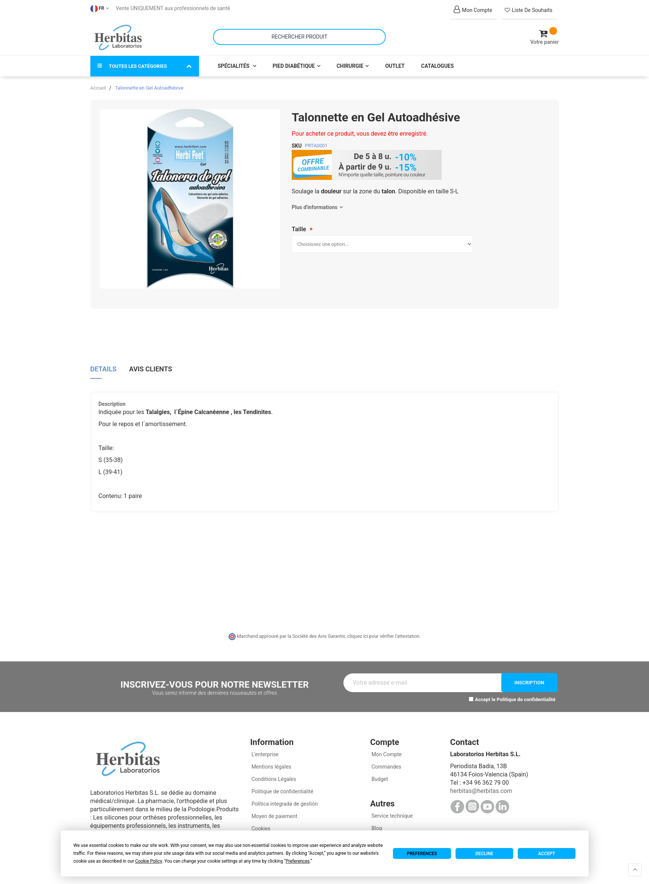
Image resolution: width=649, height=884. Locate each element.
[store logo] (118, 37)
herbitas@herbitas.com (481, 789)
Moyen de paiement (274, 815)
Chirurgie (350, 64)
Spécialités (234, 64)
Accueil (98, 86)
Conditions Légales (273, 778)
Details (103, 367)
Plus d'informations (314, 206)
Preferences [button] (298, 861)
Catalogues (437, 64)
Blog (376, 827)
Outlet (395, 64)
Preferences (422, 853)
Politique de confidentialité (526, 698)
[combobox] (299, 36)
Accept (546, 853)
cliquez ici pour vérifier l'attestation (383, 634)
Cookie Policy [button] (148, 861)
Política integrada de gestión (284, 802)
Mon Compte (386, 753)
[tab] (103, 370)
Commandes (385, 765)
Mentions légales (270, 765)
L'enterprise (264, 753)
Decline (484, 853)
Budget (379, 778)
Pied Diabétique (294, 64)
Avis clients (150, 367)
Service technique (391, 814)
